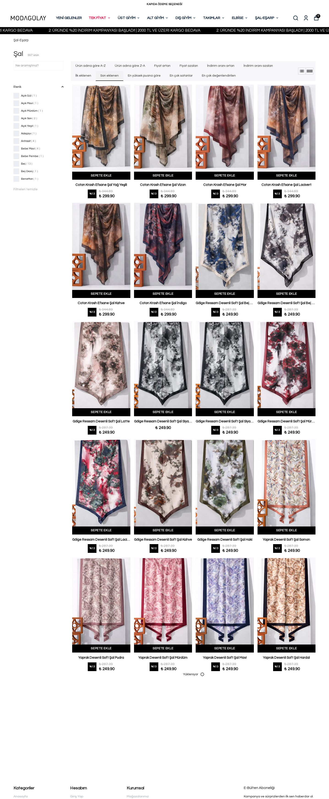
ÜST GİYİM (129, 18)
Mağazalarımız (138, 796)
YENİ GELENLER (69, 18)
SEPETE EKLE (101, 175)
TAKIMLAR (214, 18)
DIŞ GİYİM (185, 18)
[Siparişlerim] (306, 18)
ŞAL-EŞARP (267, 18)
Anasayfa (21, 796)
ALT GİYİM (158, 18)
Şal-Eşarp (21, 40)
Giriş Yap (76, 796)
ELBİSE (240, 18)
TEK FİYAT (100, 18)
